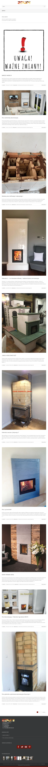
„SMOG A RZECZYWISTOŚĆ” (9, 355)
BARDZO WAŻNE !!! (7, 75)
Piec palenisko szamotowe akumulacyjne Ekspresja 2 (16, 694)
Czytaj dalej (44, 85)
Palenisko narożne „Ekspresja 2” (10, 432)
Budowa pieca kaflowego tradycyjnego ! (12, 196)
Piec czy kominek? (7, 509)
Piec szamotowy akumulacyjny (10, 117)
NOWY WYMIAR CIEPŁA (8, 574)
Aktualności (15, 85)
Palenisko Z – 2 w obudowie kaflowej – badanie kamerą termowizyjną (20, 278)
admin (4, 85)
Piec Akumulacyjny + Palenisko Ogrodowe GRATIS (15, 617)
